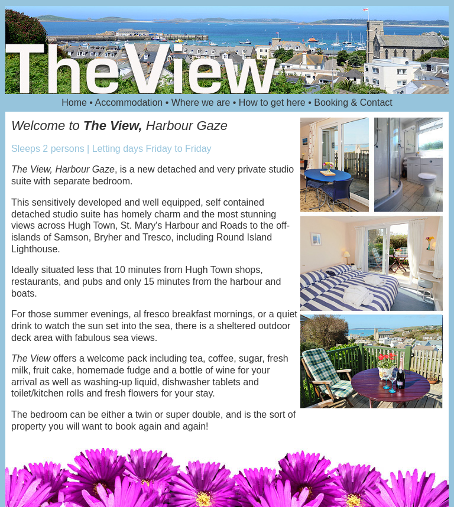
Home (75, 103)
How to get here (273, 103)
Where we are (202, 103)
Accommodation (130, 103)
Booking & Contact (353, 103)
